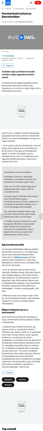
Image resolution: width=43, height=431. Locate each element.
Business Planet (31, 8)
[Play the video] (21, 37)
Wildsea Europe (20, 257)
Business (8, 8)
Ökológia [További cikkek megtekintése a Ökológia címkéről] (8, 385)
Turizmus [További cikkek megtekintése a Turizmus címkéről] (22, 379)
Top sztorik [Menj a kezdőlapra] (9, 429)
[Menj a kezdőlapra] (8, 2)
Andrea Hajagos (9, 55)
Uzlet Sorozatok (19, 8)
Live (37, 3)
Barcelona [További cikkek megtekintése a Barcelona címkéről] (8, 379)
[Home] (2, 8)
